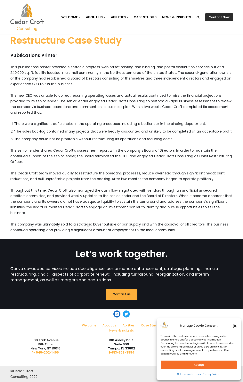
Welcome (89, 325)
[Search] (198, 17)
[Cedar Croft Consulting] (27, 17)
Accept (199, 365)
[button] (235, 326)
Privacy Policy (211, 374)
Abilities (129, 325)
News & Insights (121, 330)
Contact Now (219, 17)
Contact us (122, 294)
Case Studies (145, 17)
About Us (109, 325)
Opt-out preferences (189, 374)
